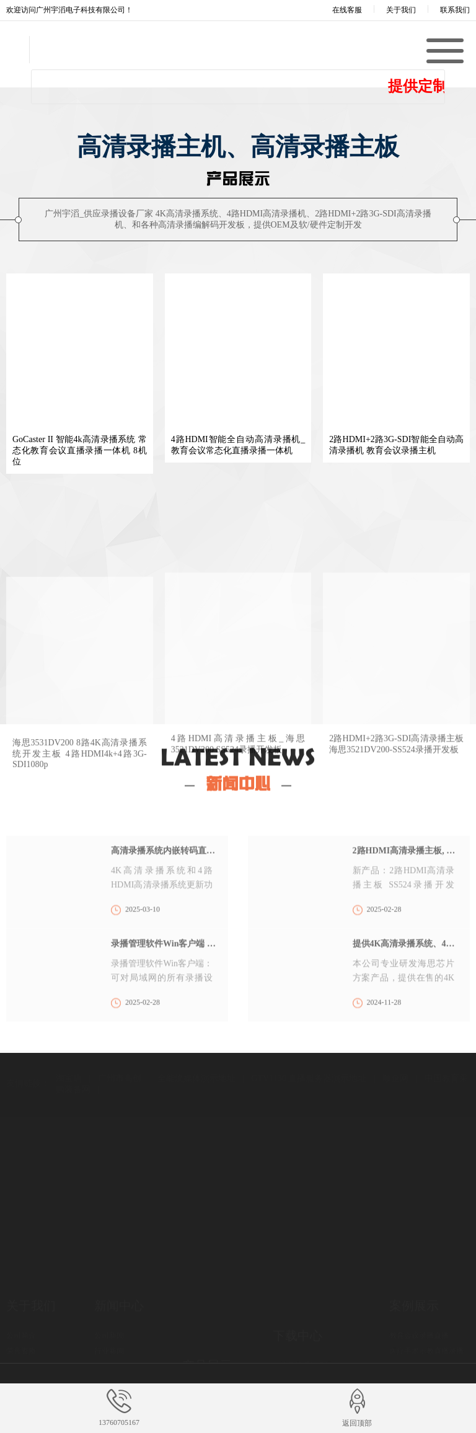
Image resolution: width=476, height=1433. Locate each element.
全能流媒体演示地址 (196, 1051)
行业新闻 (109, 1316)
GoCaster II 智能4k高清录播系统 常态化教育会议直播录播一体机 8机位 (79, 450)
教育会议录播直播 (419, 1301)
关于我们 (401, 10)
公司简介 (21, 1301)
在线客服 (338, 10)
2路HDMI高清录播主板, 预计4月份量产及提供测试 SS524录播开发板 (405, 900)
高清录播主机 (204, 1335)
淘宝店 (69, 1051)
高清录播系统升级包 (306, 1318)
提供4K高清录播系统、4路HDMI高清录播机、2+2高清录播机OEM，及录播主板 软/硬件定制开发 (405, 993)
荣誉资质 (21, 1316)
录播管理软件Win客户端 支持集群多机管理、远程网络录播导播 (163, 993)
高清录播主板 (204, 1351)
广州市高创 (119, 1051)
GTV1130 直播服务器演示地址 (308, 1051)
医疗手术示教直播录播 (426, 1316)
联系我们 (455, 10)
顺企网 (395, 1051)
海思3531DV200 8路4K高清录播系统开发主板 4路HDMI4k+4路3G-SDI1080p (79, 858)
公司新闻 (109, 1301)
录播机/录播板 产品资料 (312, 1349)
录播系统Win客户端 (305, 1333)
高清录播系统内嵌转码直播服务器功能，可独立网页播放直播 (163, 900)
